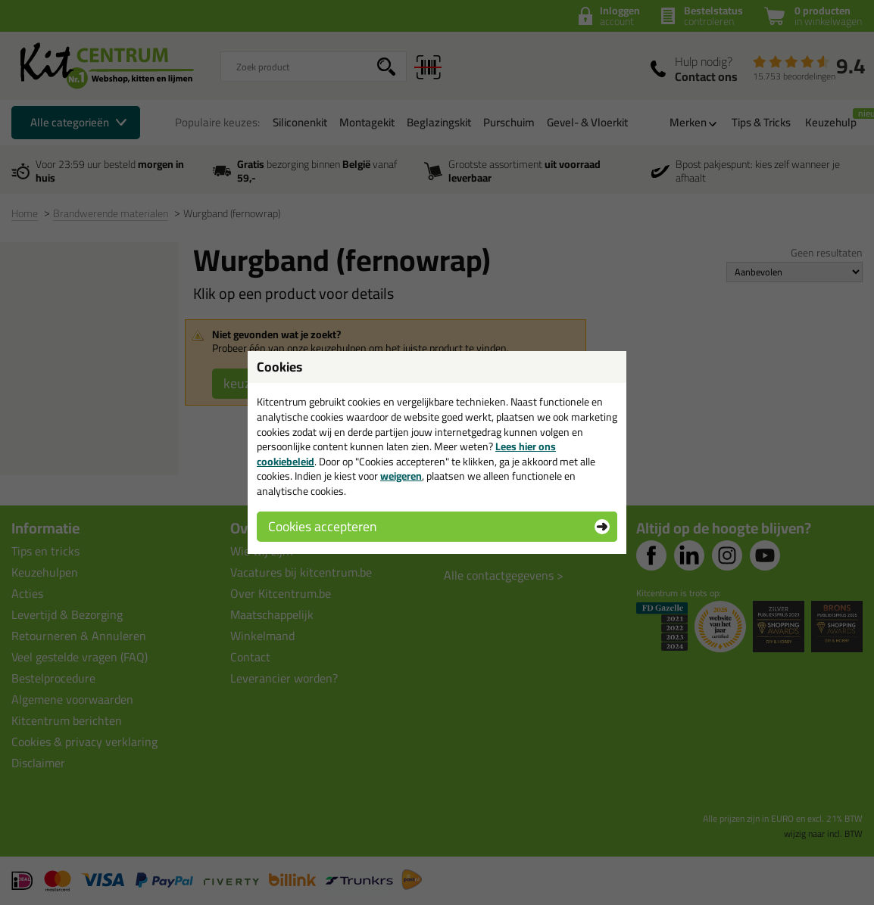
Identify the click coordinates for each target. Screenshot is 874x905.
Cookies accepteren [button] (322, 526)
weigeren (401, 476)
